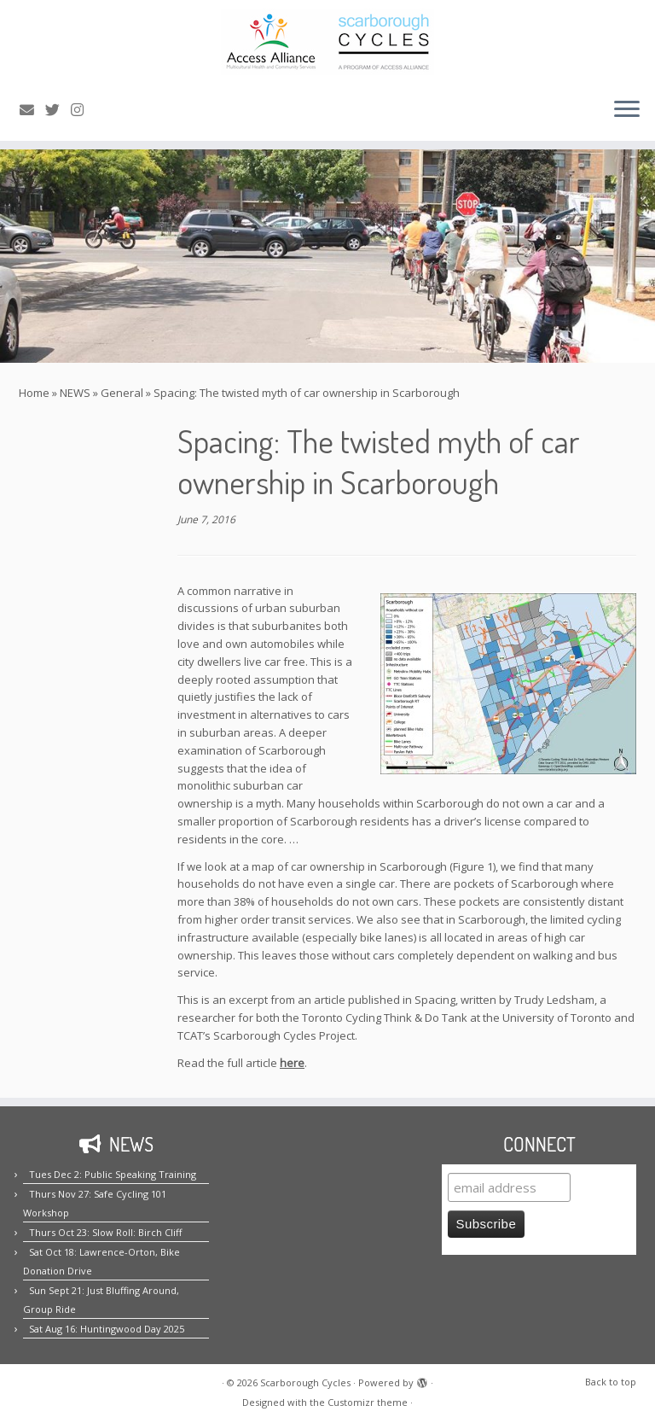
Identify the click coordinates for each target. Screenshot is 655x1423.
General (122, 392)
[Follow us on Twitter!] (58, 110)
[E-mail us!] (32, 110)
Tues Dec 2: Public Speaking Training (112, 1174)
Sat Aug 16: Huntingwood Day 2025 (106, 1328)
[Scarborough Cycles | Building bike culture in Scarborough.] (327, 42)
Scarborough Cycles (305, 1382)
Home (34, 392)
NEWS (75, 392)
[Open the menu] (627, 110)
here (292, 1062)
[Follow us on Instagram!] (83, 110)
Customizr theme (368, 1402)
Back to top (610, 1381)
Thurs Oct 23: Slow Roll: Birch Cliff (105, 1232)
